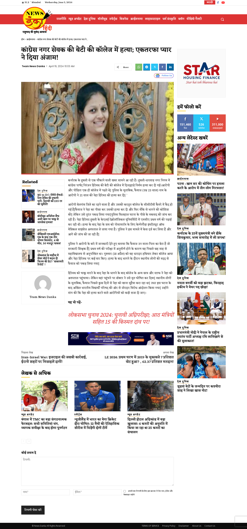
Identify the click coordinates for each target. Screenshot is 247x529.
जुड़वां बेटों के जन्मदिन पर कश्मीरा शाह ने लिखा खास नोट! (199, 389)
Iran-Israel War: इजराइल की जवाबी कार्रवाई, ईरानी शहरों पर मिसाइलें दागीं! (54, 359)
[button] (222, 19)
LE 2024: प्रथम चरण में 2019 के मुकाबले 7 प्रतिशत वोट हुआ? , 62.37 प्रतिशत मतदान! (139, 359)
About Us (196, 525)
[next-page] (29, 441)
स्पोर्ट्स (78, 414)
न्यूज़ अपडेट (27, 414)
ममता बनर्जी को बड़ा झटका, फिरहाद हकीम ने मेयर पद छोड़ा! (200, 285)
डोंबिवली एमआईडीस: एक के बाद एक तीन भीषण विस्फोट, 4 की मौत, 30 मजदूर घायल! (49, 239)
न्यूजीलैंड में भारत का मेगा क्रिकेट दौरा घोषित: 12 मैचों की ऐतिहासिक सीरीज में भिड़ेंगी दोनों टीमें (96, 424)
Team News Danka (33, 66)
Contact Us (209, 525)
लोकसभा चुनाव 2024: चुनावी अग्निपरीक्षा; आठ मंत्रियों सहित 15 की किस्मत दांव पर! (121, 318)
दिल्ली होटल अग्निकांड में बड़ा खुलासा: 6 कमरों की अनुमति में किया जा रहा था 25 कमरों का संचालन (147, 426)
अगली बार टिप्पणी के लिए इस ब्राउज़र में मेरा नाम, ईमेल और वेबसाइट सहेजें (148, 493)
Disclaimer (184, 525)
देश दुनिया (42, 191)
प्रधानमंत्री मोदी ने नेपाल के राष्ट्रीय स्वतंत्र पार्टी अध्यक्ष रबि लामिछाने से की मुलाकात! (200, 337)
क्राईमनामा (31, 39)
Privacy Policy (168, 525)
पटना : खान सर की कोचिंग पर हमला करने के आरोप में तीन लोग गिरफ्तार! (201, 186)
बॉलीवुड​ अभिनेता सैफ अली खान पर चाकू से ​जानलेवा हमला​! (48, 219)
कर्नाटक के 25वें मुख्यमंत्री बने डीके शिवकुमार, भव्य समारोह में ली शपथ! (201, 236)
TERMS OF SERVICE (150, 525)
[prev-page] (23, 441)
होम (22, 39)
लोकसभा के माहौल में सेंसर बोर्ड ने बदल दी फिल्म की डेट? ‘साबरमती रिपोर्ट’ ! (50, 260)
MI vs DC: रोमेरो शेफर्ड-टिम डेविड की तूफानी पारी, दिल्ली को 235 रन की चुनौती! (50, 200)
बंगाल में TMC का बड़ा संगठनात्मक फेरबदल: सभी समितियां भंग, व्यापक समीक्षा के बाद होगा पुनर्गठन (44, 424)
